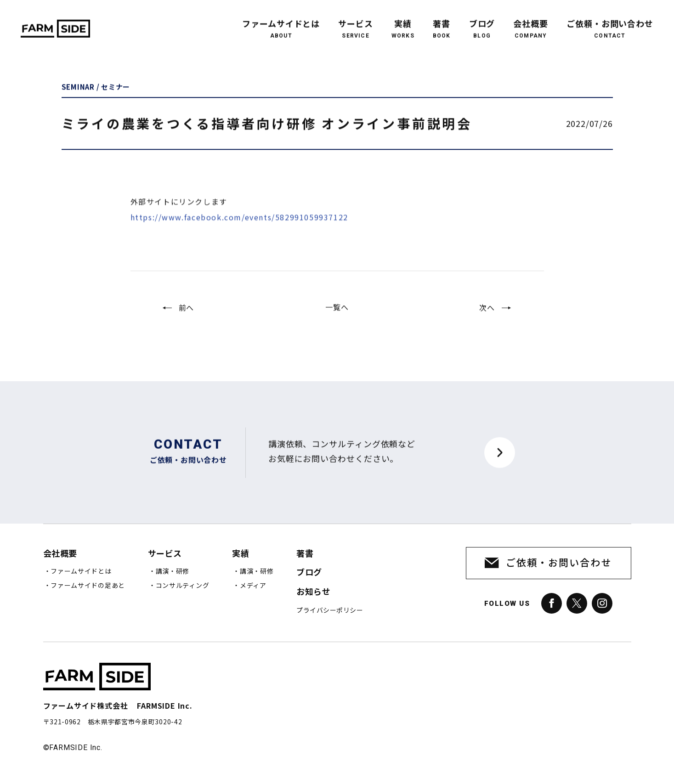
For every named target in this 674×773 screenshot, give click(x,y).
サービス (355, 22)
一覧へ (336, 313)
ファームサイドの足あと (88, 585)
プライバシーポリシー (329, 610)
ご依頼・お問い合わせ (609, 22)
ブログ (482, 22)
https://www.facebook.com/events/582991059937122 (239, 230)
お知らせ (313, 592)
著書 (442, 22)
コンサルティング (183, 585)
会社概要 (530, 22)
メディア (253, 585)
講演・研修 (173, 571)
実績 (402, 22)
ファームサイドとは (281, 22)
